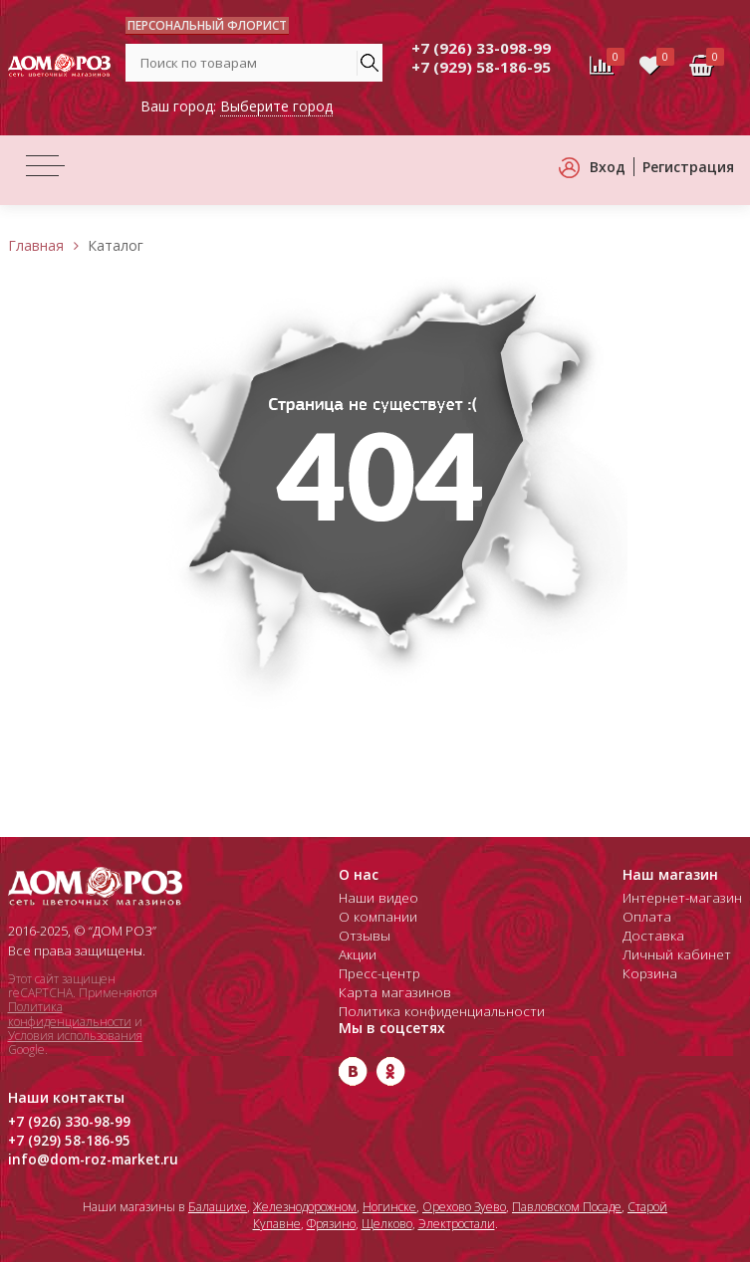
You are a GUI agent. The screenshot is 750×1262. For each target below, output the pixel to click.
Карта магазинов (390, 992)
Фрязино (331, 1223)
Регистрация (688, 166)
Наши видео (377, 898)
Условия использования (75, 1035)
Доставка (656, 936)
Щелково (387, 1223)
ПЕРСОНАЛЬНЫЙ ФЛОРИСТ (207, 25)
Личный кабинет (679, 954)
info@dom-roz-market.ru (87, 1159)
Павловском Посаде (567, 1206)
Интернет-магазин (685, 898)
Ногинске (389, 1206)
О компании (376, 917)
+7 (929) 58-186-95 (481, 67)
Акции (357, 954)
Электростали (456, 1223)
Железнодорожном (305, 1206)
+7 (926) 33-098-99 (481, 48)
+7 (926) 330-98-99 (63, 1122)
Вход (607, 166)
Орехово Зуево (464, 1206)
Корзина (654, 973)
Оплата (650, 917)
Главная (36, 245)
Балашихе (217, 1206)
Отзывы (362, 936)
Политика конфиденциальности (69, 1013)
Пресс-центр (378, 973)
